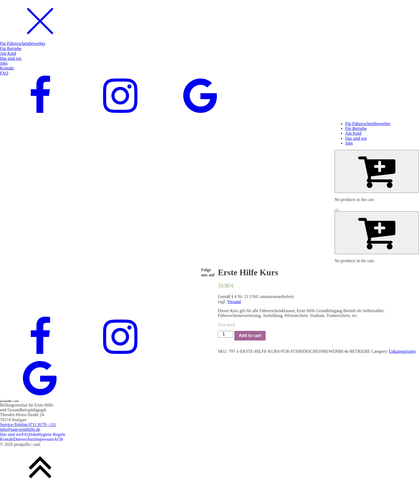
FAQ (26, 434)
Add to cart (250, 335)
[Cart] (377, 171)
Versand (234, 301)
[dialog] (209, 58)
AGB (58, 439)
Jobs (33, 434)
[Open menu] (337, 210)
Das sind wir (11, 434)
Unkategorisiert (402, 351)
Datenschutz (24, 439)
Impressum (44, 439)
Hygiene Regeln (51, 434)
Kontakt (7, 439)
